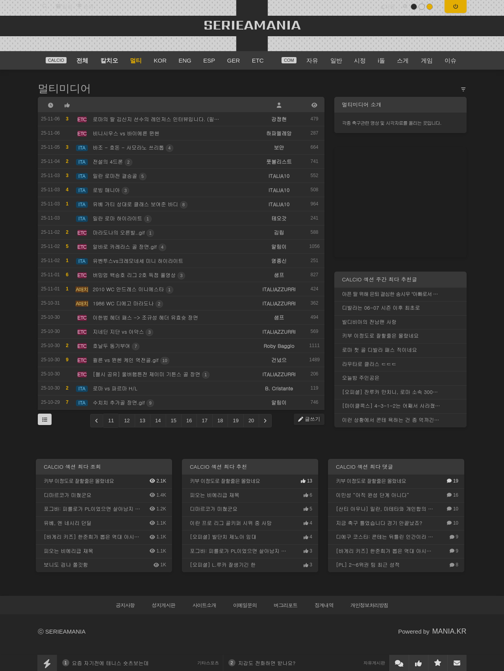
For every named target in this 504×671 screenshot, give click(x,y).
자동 (388, 6)
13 (142, 420)
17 (204, 420)
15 (173, 420)
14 (158, 420)
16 (189, 420)
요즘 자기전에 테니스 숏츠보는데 (110, 663)
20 (251, 420)
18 (220, 420)
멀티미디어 (64, 88)
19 (235, 420)
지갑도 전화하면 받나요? (267, 663)
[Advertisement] (400, 202)
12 (127, 420)
